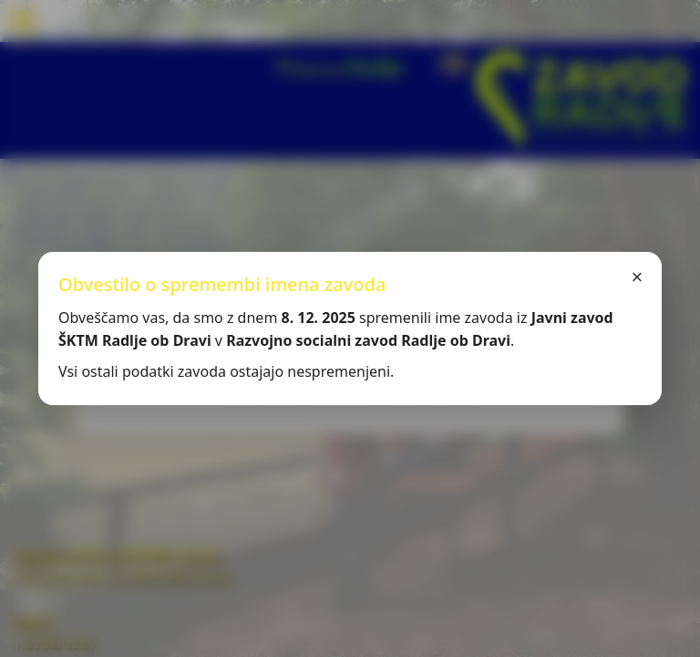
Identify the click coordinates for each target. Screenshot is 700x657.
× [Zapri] (637, 277)
